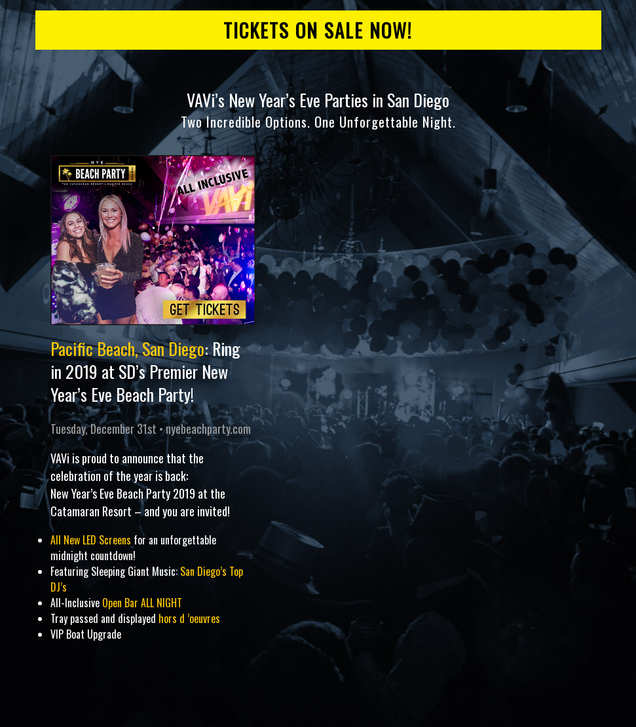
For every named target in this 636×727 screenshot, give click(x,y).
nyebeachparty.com (208, 428)
